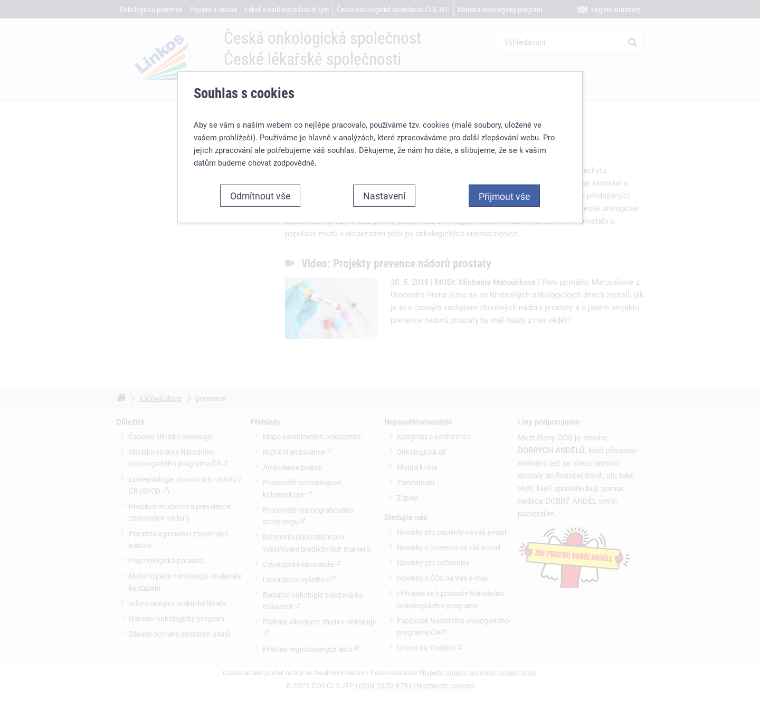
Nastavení (384, 195)
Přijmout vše (504, 196)
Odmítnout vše (260, 195)
